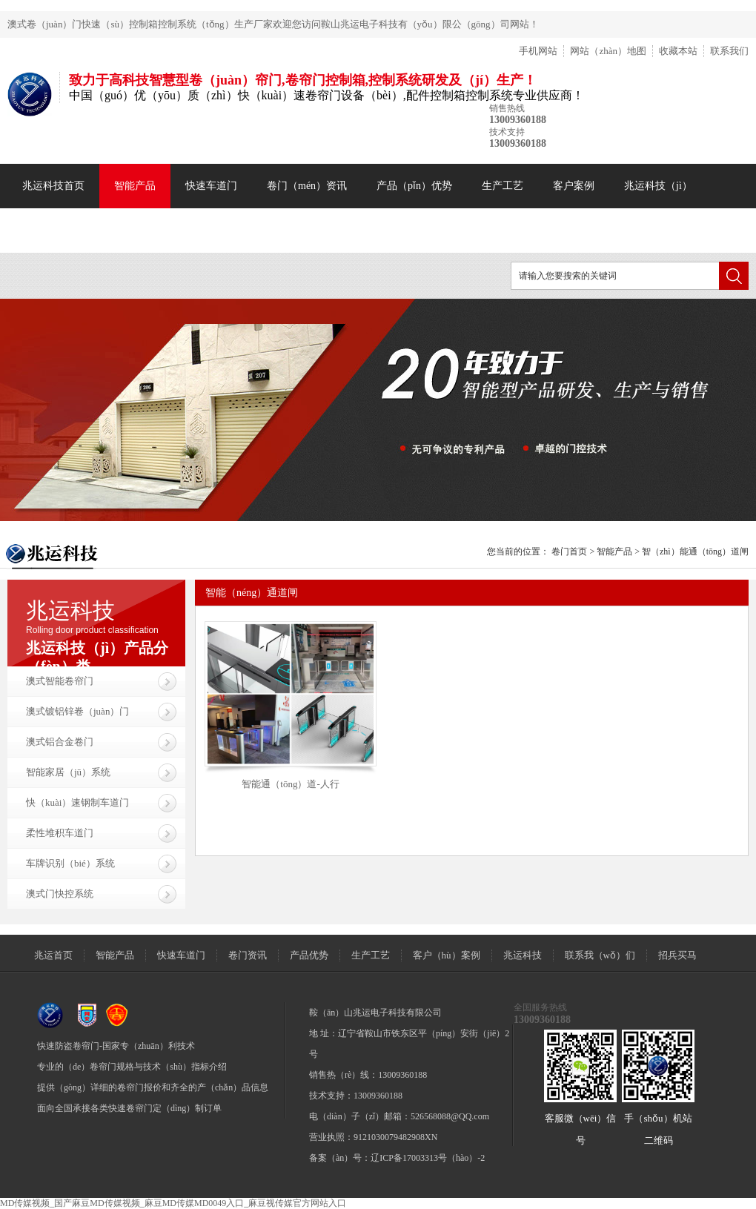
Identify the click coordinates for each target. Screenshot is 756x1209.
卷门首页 (569, 551)
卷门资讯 (247, 955)
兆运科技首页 (53, 185)
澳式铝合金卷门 (59, 741)
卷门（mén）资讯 (307, 185)
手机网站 (538, 50)
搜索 (734, 276)
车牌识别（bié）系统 (70, 863)
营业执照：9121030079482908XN (373, 1137)
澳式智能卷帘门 (59, 680)
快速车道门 (211, 185)
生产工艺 (502, 185)
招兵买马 (677, 955)
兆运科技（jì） (658, 185)
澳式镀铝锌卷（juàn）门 (77, 711)
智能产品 (135, 185)
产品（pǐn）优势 (414, 185)
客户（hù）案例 (446, 955)
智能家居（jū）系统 (68, 772)
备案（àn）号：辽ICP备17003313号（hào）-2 (397, 1158)
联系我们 (729, 50)
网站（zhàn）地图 (608, 50)
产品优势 (309, 955)
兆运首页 (53, 955)
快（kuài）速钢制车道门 (77, 802)
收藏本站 (678, 50)
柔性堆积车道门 (59, 832)
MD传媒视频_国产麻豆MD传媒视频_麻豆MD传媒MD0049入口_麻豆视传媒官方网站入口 (173, 1203)
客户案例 (573, 185)
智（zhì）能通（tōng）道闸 (695, 551)
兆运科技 (522, 955)
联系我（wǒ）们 (600, 955)
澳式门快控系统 (59, 893)
